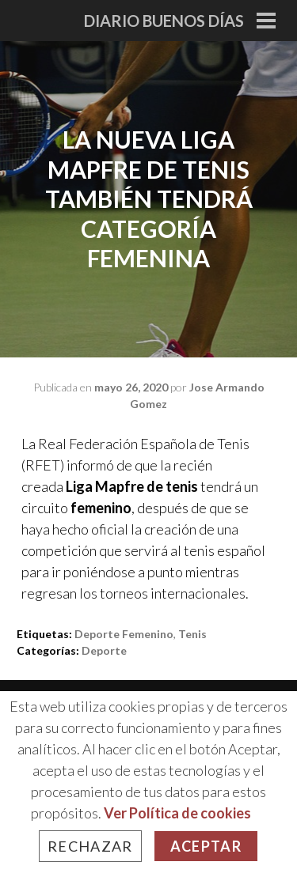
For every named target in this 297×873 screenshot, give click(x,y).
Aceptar (206, 846)
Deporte (104, 650)
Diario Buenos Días (164, 20)
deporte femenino (123, 634)
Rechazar (90, 846)
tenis (192, 634)
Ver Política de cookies (177, 813)
